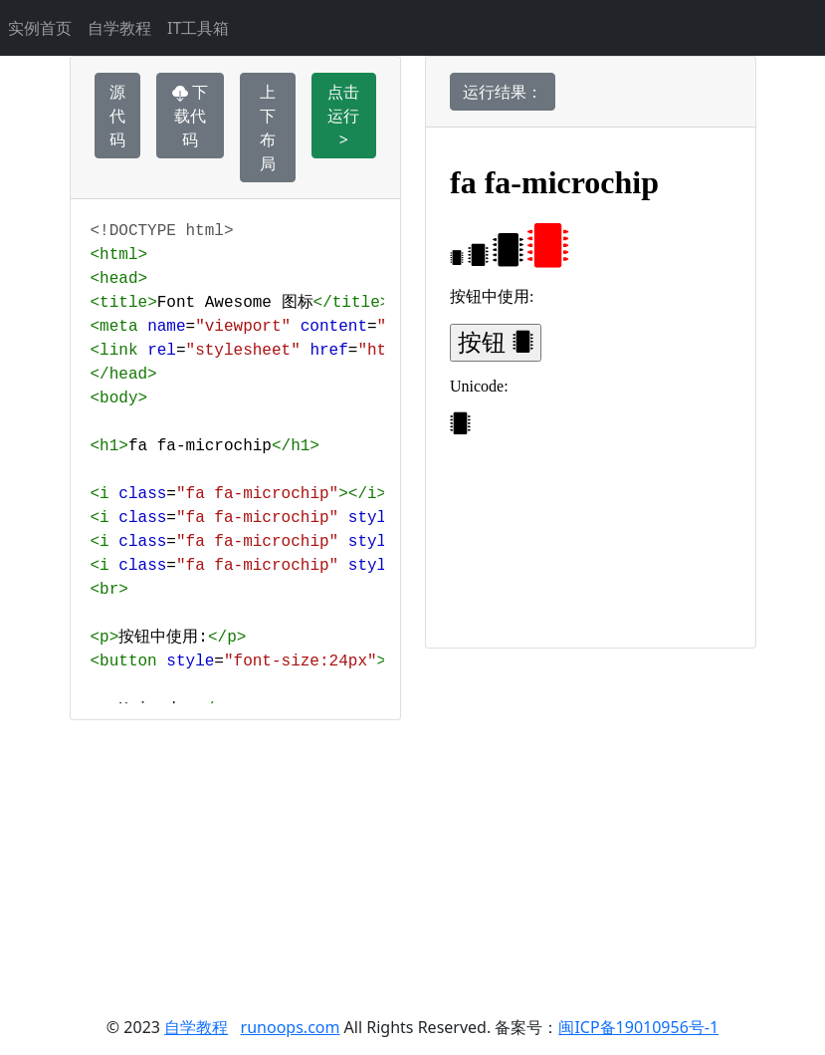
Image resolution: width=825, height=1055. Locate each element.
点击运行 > (343, 115)
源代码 (117, 115)
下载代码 (190, 115)
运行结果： (502, 92)
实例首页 (40, 28)
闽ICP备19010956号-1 (638, 1027)
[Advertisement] (413, 859)
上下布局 (268, 127)
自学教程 (119, 28)
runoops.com (290, 1027)
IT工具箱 (198, 28)
